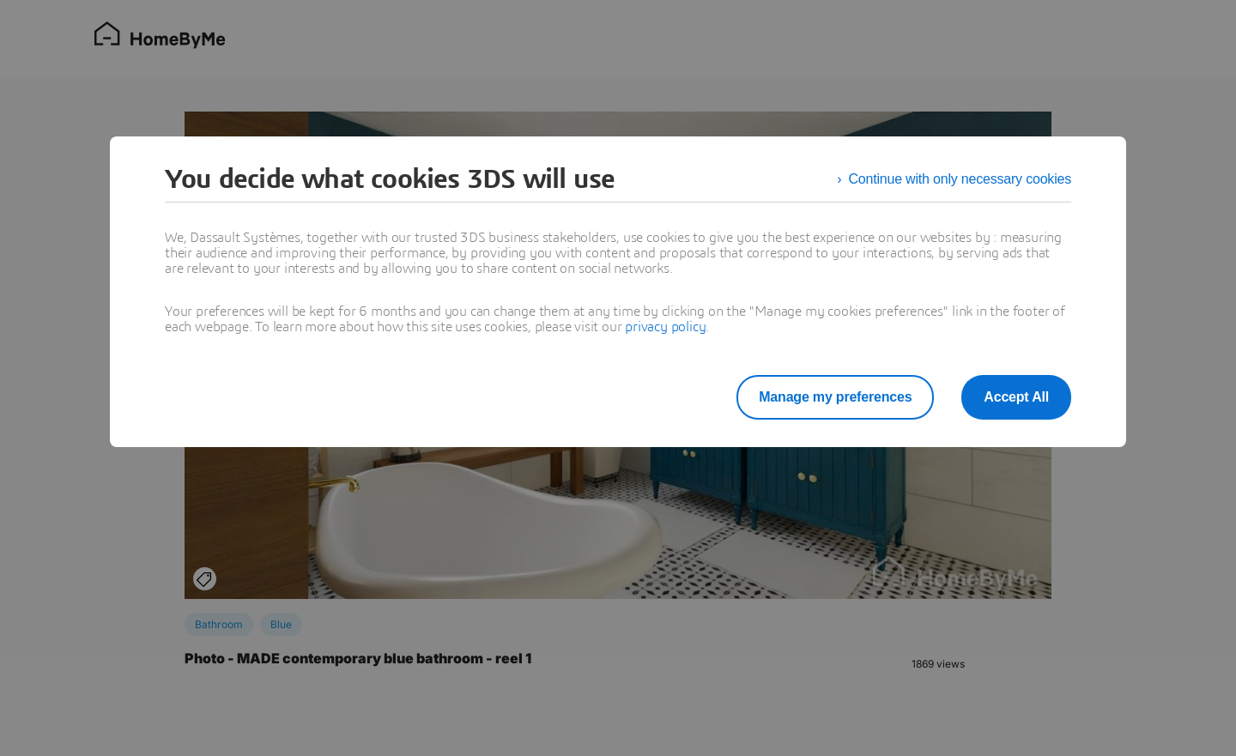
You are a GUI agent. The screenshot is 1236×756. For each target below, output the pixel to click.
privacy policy (665, 327)
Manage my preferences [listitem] (835, 397)
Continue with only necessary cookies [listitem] (959, 179)
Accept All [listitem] (1016, 397)
